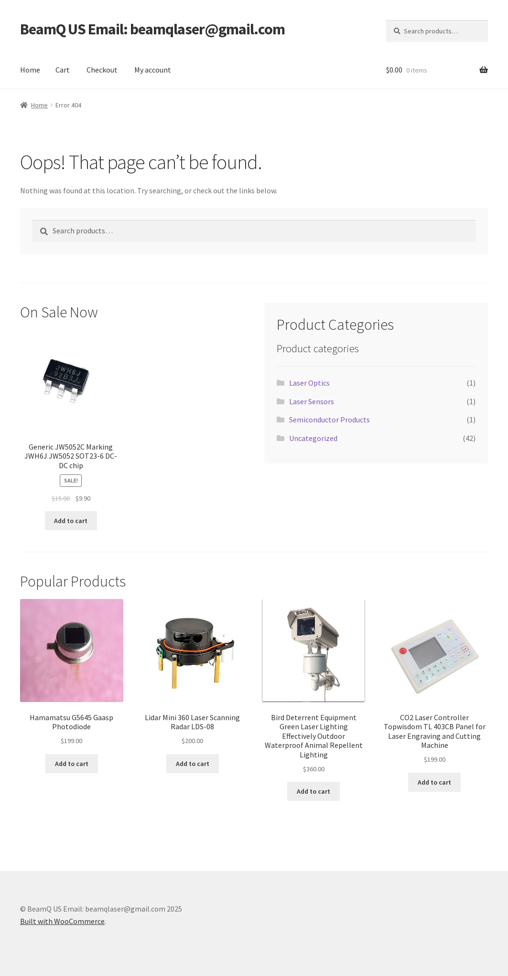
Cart (62, 69)
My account (152, 69)
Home (30, 69)
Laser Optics (309, 383)
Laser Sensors (311, 401)
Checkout (102, 69)
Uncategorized (313, 438)
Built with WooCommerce (62, 921)
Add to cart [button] (70, 520)
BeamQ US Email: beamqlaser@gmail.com (152, 29)
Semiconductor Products (329, 419)
